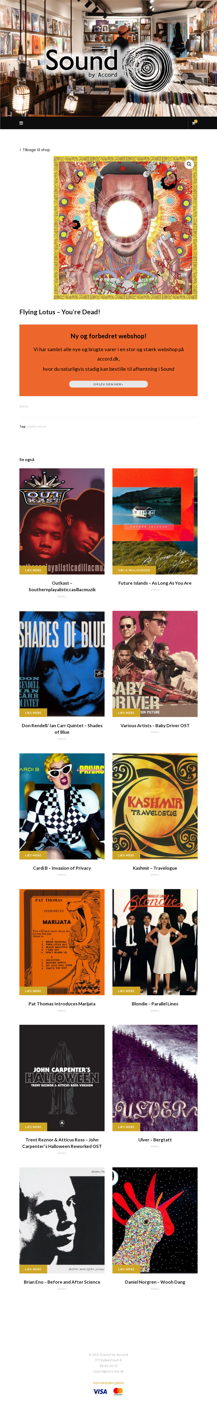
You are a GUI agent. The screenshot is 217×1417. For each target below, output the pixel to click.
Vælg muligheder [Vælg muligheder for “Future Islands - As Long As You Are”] (134, 570)
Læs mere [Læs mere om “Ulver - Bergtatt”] (126, 1127)
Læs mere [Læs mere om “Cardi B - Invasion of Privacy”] (33, 855)
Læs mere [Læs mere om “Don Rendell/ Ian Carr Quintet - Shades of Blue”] (33, 712)
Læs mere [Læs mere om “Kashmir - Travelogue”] (126, 855)
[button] (189, 164)
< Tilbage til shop (34, 149)
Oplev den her (108, 384)
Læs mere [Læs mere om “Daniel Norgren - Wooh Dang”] (126, 1269)
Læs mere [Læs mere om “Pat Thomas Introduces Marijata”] (33, 991)
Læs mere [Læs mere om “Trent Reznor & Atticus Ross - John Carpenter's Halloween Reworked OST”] (33, 1127)
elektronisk (36, 426)
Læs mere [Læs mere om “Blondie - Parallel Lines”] (126, 991)
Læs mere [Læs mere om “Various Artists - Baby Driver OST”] (126, 712)
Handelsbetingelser (108, 1383)
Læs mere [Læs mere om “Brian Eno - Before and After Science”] (33, 1269)
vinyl (24, 406)
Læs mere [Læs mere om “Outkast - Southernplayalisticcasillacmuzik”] (33, 570)
